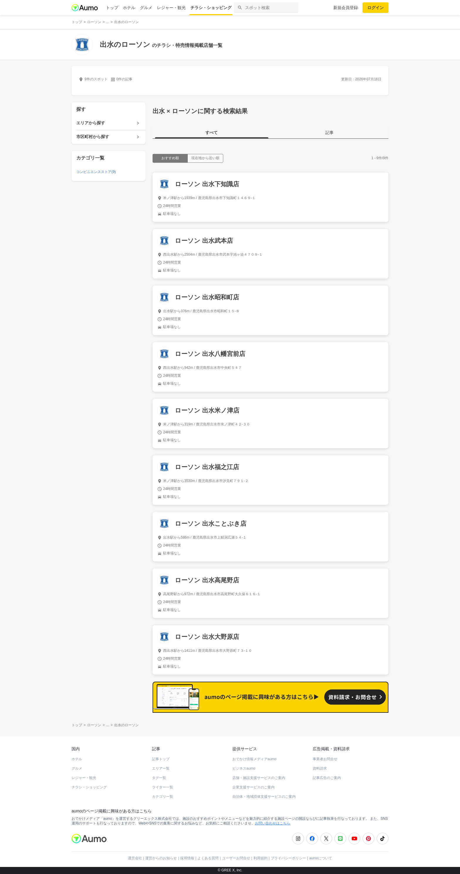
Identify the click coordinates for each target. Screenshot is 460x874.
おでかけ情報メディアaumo (254, 759)
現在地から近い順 (205, 158)
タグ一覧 (159, 778)
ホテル (129, 7)
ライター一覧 (162, 787)
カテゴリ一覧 (162, 796)
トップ (112, 7)
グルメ (146, 7)
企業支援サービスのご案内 (253, 787)
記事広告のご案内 (327, 778)
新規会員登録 (345, 7)
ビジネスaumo (243, 768)
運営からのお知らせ (161, 858)
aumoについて (320, 858)
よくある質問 (208, 858)
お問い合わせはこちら (272, 823)
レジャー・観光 (171, 7)
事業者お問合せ (325, 759)
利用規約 (260, 858)
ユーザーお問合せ (236, 858)
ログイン (375, 7)
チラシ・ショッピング (210, 7)
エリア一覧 (161, 768)
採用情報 (187, 858)
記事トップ (161, 759)
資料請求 (320, 768)
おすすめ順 (170, 158)
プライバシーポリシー (288, 858)
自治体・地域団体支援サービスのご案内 (264, 796)
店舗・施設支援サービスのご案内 (258, 778)
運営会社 (135, 858)
